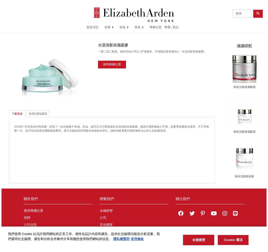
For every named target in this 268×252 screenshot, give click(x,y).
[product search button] (258, 13)
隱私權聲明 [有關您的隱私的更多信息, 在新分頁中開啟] (121, 241)
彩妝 (124, 27)
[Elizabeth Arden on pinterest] (202, 214)
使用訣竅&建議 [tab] (38, 113)
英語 (175, 27)
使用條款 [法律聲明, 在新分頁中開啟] (137, 241)
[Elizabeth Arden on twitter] (192, 214)
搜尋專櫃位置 (112, 64)
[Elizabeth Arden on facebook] (181, 214)
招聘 (27, 218)
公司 (103, 218)
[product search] (241, 13)
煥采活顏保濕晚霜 (245, 86)
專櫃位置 (156, 27)
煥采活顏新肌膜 (244, 176)
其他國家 (106, 225)
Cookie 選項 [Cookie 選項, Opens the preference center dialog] (233, 242)
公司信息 (30, 225)
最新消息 (92, 27)
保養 (109, 27)
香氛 (139, 27)
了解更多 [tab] (17, 113)
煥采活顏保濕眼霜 (245, 131)
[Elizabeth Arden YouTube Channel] (213, 214)
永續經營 (106, 211)
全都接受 (199, 242)
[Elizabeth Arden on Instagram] (225, 214)
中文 (167, 27)
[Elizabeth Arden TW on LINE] (235, 214)
